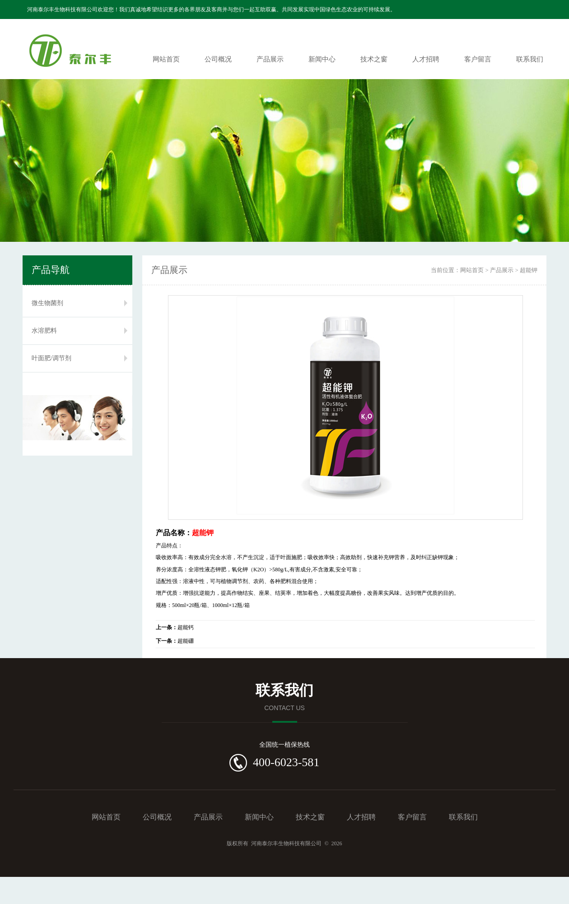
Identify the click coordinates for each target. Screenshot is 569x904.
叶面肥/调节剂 (51, 358)
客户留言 (477, 59)
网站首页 (166, 59)
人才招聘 (425, 59)
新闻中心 (322, 59)
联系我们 (529, 59)
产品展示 (270, 59)
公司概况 (218, 59)
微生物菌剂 (47, 303)
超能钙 (175, 627)
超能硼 (175, 641)
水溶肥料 (44, 330)
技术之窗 (373, 59)
